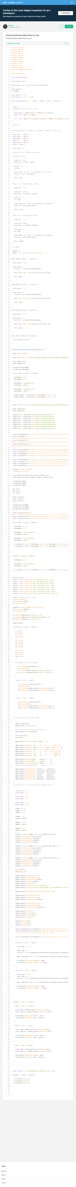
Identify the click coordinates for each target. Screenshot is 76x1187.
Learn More (65, 13)
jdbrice (10, 25)
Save (68, 26)
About (3, 1179)
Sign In (3, 1175)
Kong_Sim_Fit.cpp (14, 43)
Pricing (3, 1183)
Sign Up (3, 1171)
